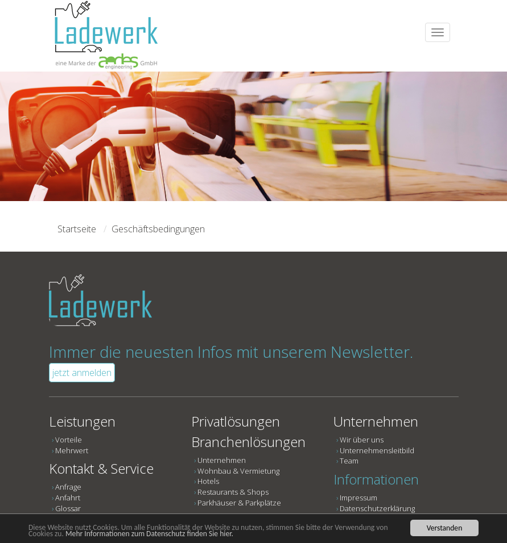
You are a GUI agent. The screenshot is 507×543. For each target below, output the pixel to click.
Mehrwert (71, 450)
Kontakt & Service (101, 468)
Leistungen (82, 421)
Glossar (68, 508)
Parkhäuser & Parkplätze (239, 503)
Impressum (358, 497)
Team (349, 461)
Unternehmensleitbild (377, 450)
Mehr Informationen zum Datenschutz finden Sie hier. (149, 533)
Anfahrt (67, 497)
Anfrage (68, 487)
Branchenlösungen (248, 441)
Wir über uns (362, 440)
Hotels (208, 481)
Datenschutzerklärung (377, 508)
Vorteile (68, 440)
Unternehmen (221, 460)
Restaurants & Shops (233, 492)
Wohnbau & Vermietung (238, 471)
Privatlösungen (235, 421)
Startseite (76, 229)
